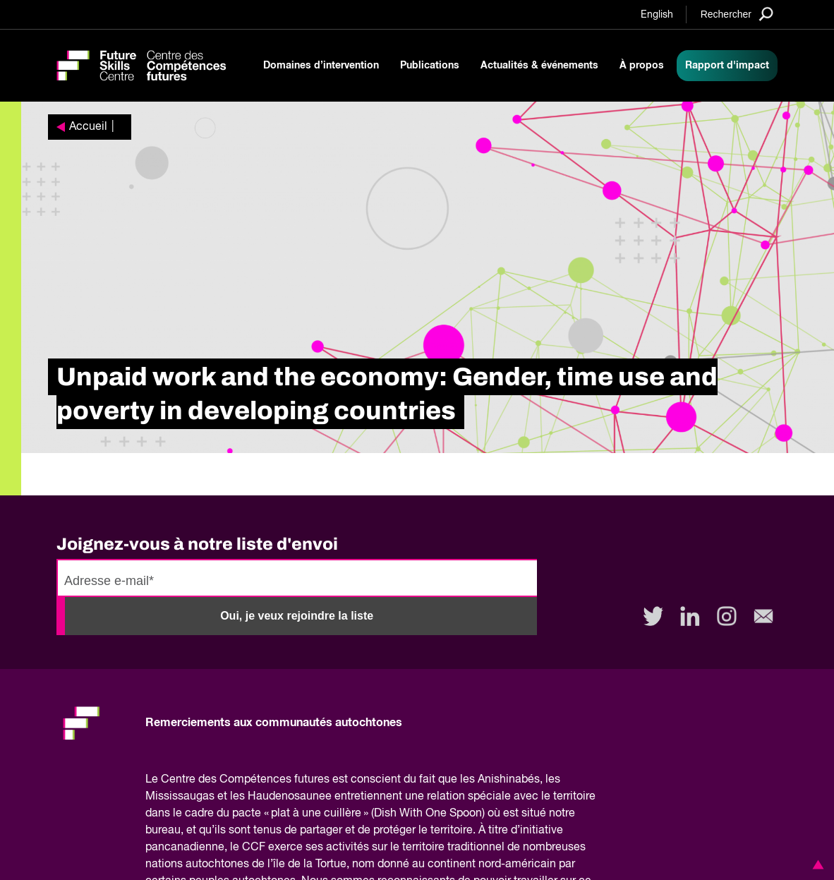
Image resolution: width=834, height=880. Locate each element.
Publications (429, 66)
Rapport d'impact (727, 66)
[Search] (737, 14)
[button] (816, 864)
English (657, 15)
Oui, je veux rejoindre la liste (296, 616)
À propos (642, 66)
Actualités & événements (539, 66)
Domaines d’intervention (321, 66)
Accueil (88, 127)
